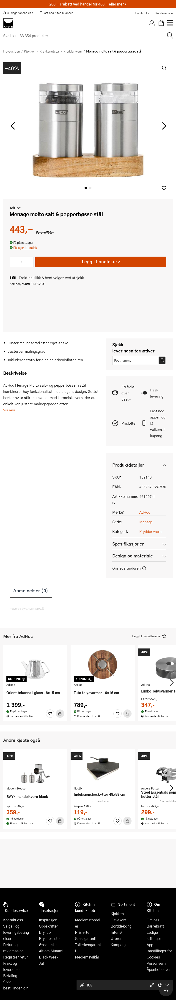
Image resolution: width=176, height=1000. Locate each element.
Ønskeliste (48, 944)
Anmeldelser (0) (30, 590)
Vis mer (9, 410)
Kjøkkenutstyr (49, 51)
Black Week (48, 957)
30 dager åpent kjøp (18, 13)
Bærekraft (155, 926)
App (150, 944)
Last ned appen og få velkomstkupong (157, 423)
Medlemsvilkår (87, 957)
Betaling (10, 975)
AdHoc (15, 208)
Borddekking (121, 926)
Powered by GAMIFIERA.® (27, 609)
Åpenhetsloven (159, 969)
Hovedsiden (11, 51)
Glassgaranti (85, 938)
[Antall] (21, 262)
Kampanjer (120, 944)
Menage (146, 521)
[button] (164, 188)
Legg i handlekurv (101, 261)
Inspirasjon (48, 919)
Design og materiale (132, 555)
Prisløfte (128, 423)
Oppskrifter (48, 926)
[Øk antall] (29, 262)
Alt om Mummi (51, 950)
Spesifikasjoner (128, 543)
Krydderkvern (72, 51)
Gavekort (118, 919)
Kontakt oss (13, 919)
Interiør (117, 932)
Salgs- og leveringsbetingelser (16, 932)
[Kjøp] (60, 713)
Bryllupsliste (49, 938)
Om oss (153, 919)
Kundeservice (164, 13)
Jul (41, 963)
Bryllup (45, 932)
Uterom (117, 938)
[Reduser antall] (14, 262)
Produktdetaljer (128, 465)
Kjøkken (30, 51)
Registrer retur (15, 957)
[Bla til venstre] (13, 126)
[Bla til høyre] (163, 126)
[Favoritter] (50, 713)
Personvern (156, 963)
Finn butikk (142, 13)
